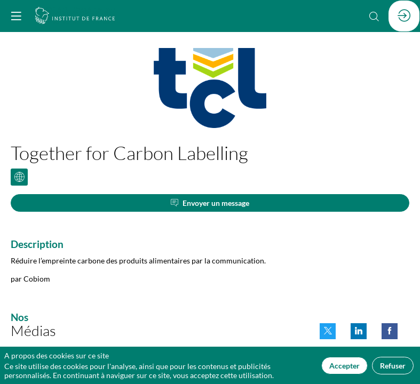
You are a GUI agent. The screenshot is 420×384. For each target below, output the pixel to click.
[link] (328, 331)
